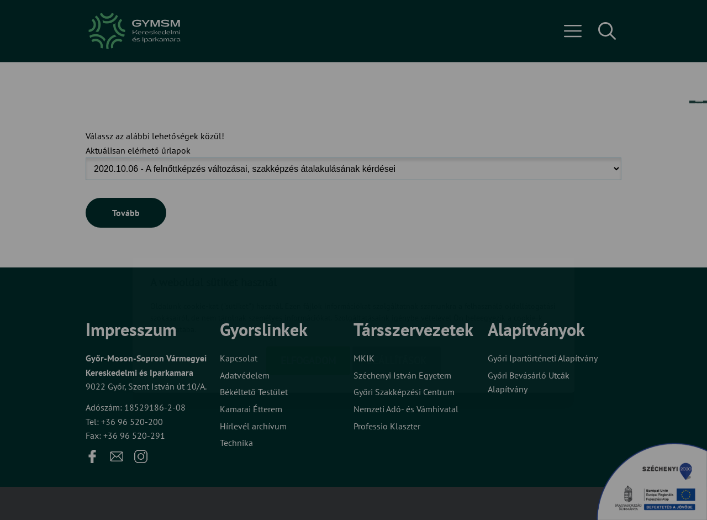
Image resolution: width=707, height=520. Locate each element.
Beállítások (396, 295)
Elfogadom (308, 295)
